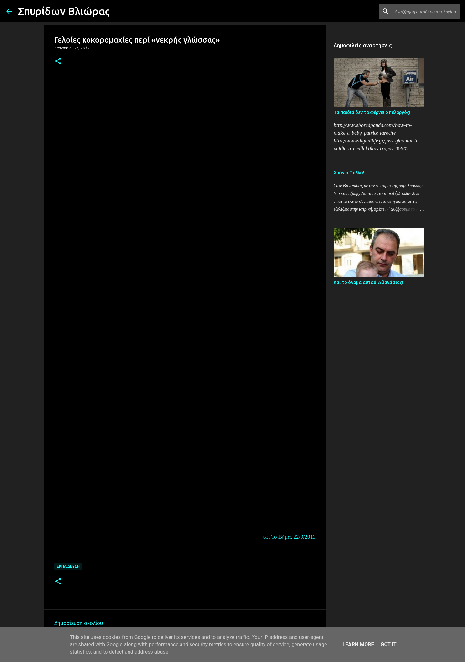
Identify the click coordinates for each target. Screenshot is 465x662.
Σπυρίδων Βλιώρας (64, 11)
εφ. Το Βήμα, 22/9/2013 (289, 537)
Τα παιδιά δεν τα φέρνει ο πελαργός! (372, 112)
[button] (58, 61)
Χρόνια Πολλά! (349, 172)
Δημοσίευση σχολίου (78, 623)
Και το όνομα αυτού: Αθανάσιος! (368, 282)
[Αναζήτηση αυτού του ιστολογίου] (426, 11)
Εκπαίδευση (68, 566)
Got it (388, 644)
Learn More (358, 644)
